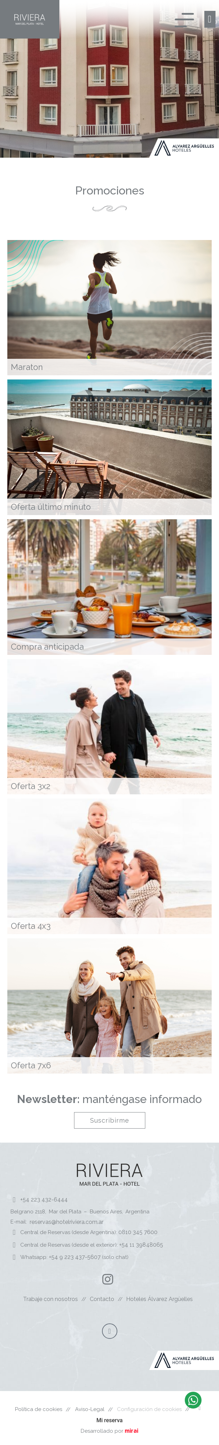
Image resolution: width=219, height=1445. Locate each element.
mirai (131, 1430)
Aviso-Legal (89, 1409)
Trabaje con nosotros (50, 1299)
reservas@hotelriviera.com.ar (66, 1222)
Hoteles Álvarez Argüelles (159, 1299)
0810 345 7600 (137, 1232)
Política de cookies (38, 1409)
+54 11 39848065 (141, 1244)
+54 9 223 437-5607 (75, 1257)
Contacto (102, 1299)
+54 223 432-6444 (44, 1199)
